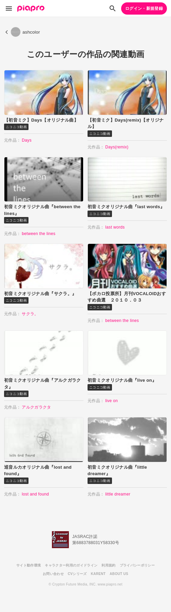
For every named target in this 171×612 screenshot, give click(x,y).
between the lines (38, 233)
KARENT (98, 574)
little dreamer (117, 494)
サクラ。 (30, 313)
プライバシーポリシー (137, 565)
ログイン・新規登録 (144, 8)
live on (111, 400)
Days (27, 140)
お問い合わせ (53, 574)
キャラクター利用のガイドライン (71, 565)
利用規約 (108, 565)
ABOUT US (119, 574)
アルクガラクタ (36, 407)
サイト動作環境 (28, 565)
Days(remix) (116, 147)
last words (115, 227)
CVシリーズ (77, 574)
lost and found (35, 494)
